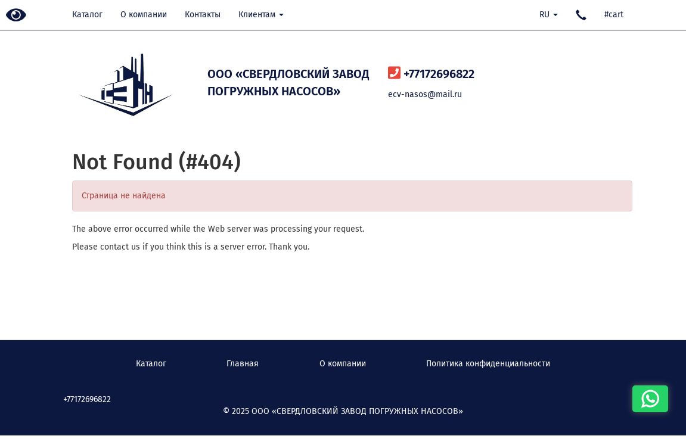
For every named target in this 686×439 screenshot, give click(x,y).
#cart (613, 15)
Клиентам (261, 15)
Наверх (21, 429)
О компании (143, 15)
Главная (242, 364)
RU (548, 15)
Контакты (203, 15)
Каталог (87, 15)
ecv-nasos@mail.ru (425, 94)
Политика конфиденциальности (488, 364)
